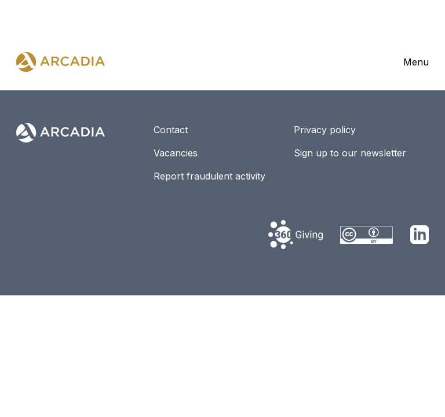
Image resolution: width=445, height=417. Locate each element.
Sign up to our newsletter (350, 153)
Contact (171, 130)
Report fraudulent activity (209, 176)
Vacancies (176, 153)
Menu (416, 62)
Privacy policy (325, 130)
